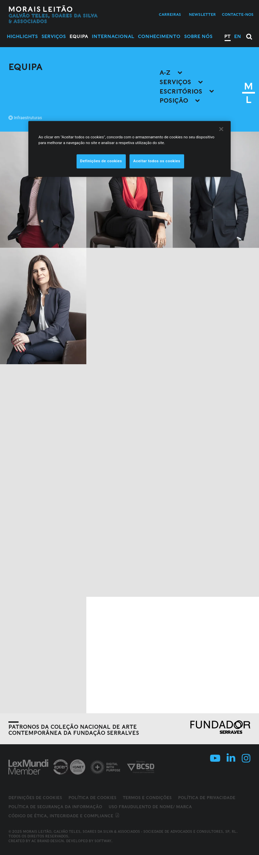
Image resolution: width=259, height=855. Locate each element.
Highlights (22, 36)
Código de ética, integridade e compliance (64, 815)
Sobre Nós (198, 36)
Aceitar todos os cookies (156, 161)
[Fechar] (221, 129)
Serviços (53, 36)
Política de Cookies (92, 797)
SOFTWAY (102, 841)
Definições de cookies (35, 797)
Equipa (78, 36)
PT (227, 36)
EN (237, 36)
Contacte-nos (238, 14)
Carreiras (170, 14)
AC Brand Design (47, 841)
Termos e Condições (147, 797)
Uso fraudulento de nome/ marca (150, 806)
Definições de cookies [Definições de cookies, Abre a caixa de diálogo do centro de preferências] (101, 161)
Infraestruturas (25, 117)
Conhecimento (159, 36)
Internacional (113, 36)
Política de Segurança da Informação (55, 806)
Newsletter (202, 14)
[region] (129, 149)
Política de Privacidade (206, 797)
